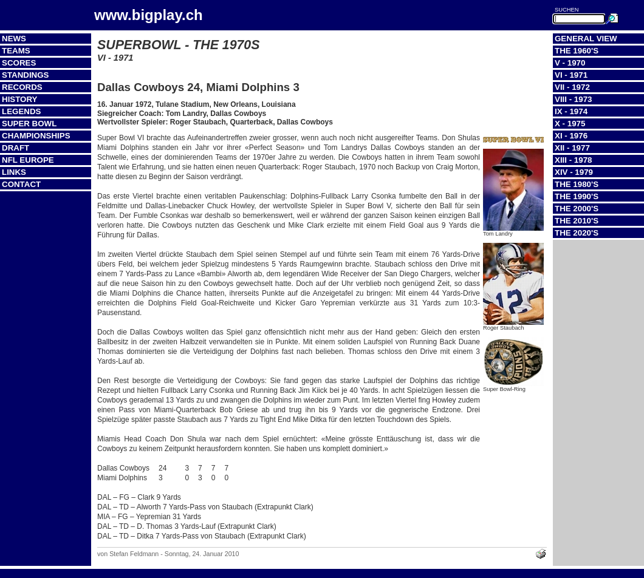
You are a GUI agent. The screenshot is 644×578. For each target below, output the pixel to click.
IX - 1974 (571, 111)
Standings (25, 75)
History (20, 99)
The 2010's (576, 220)
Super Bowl (29, 123)
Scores (19, 62)
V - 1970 (570, 62)
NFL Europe (28, 160)
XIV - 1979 (574, 172)
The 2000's (576, 208)
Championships (36, 135)
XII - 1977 (572, 147)
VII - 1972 (572, 87)
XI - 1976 (571, 135)
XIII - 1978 (573, 160)
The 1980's (576, 184)
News (14, 38)
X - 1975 (570, 123)
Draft (15, 147)
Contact (21, 184)
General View (586, 38)
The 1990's (576, 196)
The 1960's (576, 50)
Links (14, 172)
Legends (21, 111)
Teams (16, 50)
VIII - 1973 (573, 99)
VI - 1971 (571, 75)
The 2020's (576, 232)
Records (22, 87)
